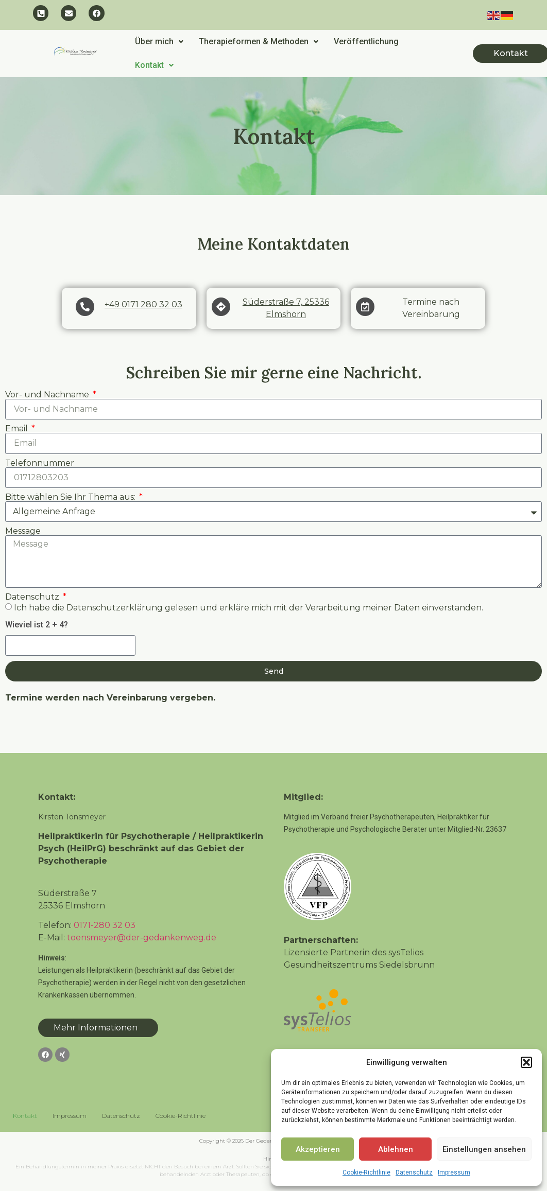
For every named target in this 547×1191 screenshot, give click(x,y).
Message (23, 532)
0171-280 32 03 (104, 926)
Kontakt (154, 66)
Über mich (159, 42)
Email (17, 429)
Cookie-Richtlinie (366, 1172)
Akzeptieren (318, 1149)
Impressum (454, 1172)
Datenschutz (414, 1172)
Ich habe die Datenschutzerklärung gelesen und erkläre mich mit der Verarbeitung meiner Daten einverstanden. (248, 608)
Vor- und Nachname (48, 395)
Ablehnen (395, 1149)
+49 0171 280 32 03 (143, 305)
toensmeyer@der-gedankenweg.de (141, 938)
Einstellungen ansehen (484, 1149)
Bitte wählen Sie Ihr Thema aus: (71, 498)
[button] (526, 1062)
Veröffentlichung (366, 42)
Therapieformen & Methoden (258, 42)
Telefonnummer (39, 464)
